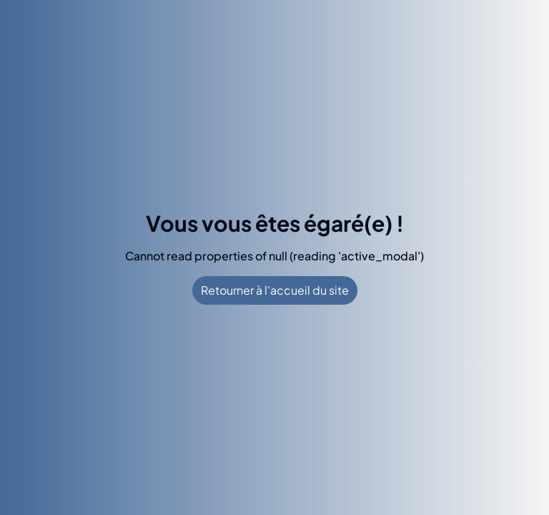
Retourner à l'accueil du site (275, 290)
